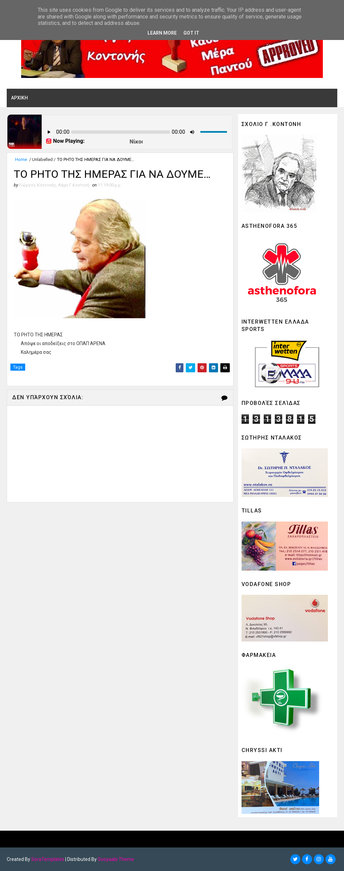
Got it (191, 33)
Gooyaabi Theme (116, 859)
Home (21, 159)
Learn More (162, 33)
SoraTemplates (47, 859)
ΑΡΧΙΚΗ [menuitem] (19, 97)
